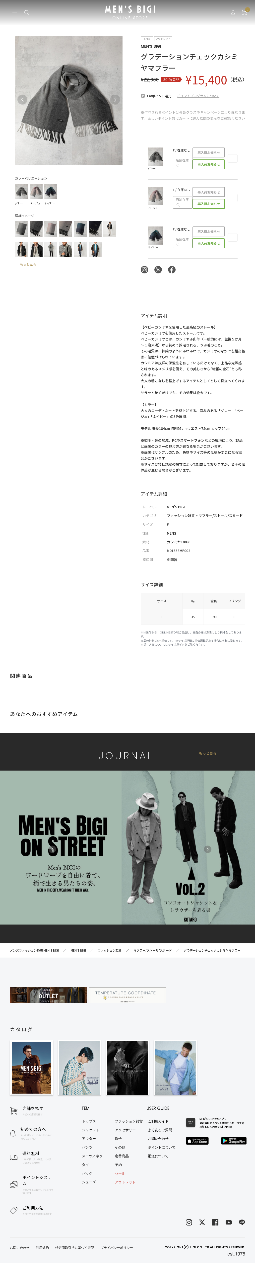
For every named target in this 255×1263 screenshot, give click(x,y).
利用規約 (42, 1247)
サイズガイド (176, 644)
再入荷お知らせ (208, 152)
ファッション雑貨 (129, 1121)
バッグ (87, 1173)
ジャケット (90, 1129)
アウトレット (125, 1182)
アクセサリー (125, 1129)
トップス (89, 1121)
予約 (118, 1164)
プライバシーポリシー (117, 1247)
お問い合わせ (158, 1138)
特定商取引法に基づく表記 (74, 1247)
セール (120, 1173)
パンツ (87, 1147)
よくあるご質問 (160, 1129)
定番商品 (122, 1155)
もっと (207, 753)
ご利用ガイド (158, 1121)
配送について (158, 1155)
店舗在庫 (182, 163)
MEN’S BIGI (151, 46)
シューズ (89, 1182)
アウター (89, 1138)
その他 (120, 1147)
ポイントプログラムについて (198, 95)
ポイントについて (162, 1147)
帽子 (118, 1138)
